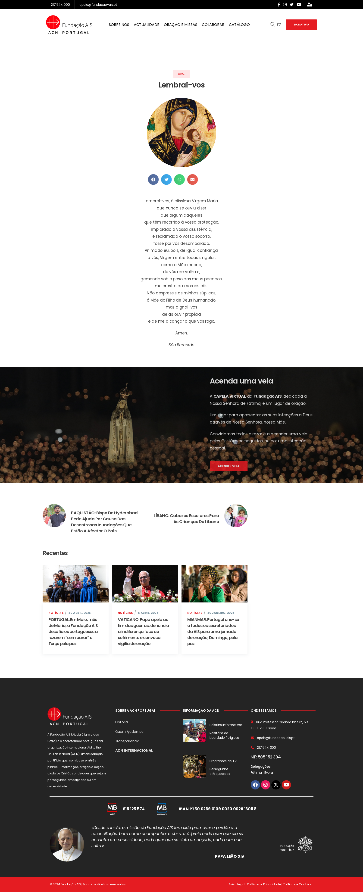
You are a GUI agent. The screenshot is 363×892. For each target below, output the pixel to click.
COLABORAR (213, 24)
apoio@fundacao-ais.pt (98, 4)
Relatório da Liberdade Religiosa (224, 735)
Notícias (56, 613)
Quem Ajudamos (129, 731)
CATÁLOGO (239, 24)
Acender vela (314, 466)
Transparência (127, 741)
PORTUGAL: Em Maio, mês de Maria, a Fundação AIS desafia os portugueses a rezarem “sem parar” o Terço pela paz (73, 631)
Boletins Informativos (226, 725)
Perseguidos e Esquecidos (220, 771)
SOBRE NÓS (119, 24)
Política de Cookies (297, 884)
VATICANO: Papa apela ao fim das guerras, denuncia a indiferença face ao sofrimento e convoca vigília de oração (143, 631)
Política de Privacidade (264, 884)
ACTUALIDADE (146, 24)
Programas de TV (223, 761)
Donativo (301, 24)
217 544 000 (60, 4)
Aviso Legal (237, 884)
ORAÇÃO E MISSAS (180, 24)
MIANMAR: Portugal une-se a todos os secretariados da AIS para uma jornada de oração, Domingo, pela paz (213, 631)
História (121, 722)
